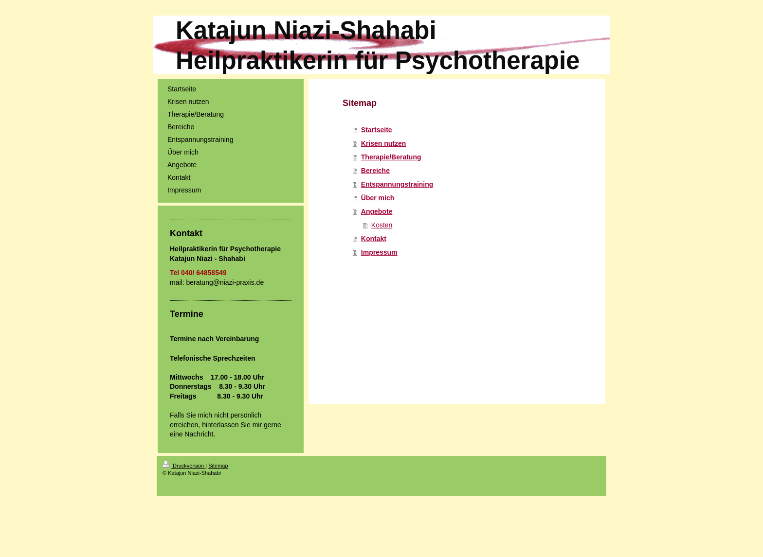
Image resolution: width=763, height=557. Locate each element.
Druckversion (184, 466)
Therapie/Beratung (391, 157)
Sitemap (218, 466)
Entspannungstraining (397, 184)
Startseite (376, 130)
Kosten (382, 225)
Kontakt (373, 239)
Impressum (379, 252)
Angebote (377, 211)
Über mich (377, 198)
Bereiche (375, 170)
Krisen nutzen (383, 143)
